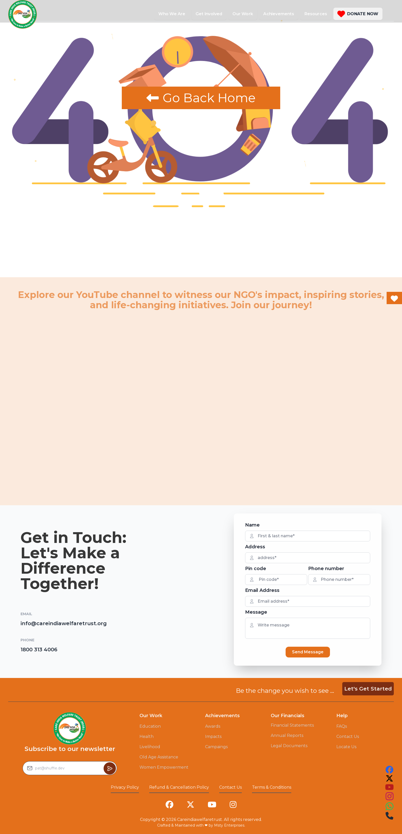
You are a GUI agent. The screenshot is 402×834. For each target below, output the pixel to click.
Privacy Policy (125, 787)
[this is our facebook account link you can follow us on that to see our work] (389, 770)
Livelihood (149, 746)
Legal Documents (289, 745)
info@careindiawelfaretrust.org (64, 623)
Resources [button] (315, 13)
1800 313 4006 (39, 649)
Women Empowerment (163, 767)
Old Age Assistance (158, 757)
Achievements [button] (278, 13)
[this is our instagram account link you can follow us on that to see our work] (389, 796)
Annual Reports (287, 735)
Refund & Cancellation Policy (179, 787)
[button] (358, 14)
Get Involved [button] (209, 13)
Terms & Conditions (271, 787)
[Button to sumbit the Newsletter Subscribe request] (110, 768)
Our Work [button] (243, 13)
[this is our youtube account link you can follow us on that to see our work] (389, 787)
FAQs (341, 726)
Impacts (213, 736)
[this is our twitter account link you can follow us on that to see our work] (389, 778)
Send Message (308, 652)
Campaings (216, 746)
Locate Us (346, 746)
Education (150, 726)
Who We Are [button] (171, 13)
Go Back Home (201, 97)
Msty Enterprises (229, 825)
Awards (212, 726)
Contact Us (347, 736)
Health (146, 736)
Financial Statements (292, 725)
